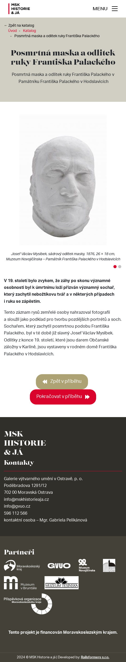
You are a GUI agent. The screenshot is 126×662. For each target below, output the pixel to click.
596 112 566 (15, 513)
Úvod (12, 31)
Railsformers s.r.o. (95, 657)
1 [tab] (115, 266)
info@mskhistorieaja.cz (26, 499)
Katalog (29, 31)
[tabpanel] (63, 189)
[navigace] (105, 8)
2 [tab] (119, 266)
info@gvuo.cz (17, 506)
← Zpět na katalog (19, 25)
